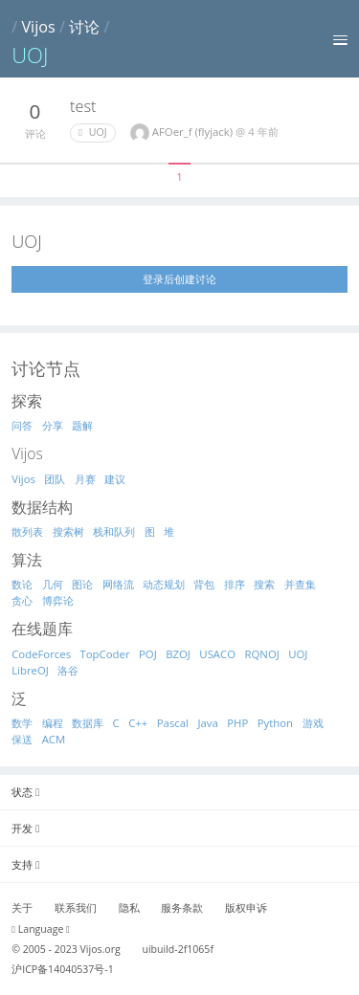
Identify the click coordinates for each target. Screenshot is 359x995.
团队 (54, 479)
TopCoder (105, 654)
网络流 (118, 584)
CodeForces (41, 654)
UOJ (92, 132)
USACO (217, 654)
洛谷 (68, 670)
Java (207, 723)
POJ (148, 654)
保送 (22, 739)
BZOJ (178, 654)
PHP (237, 723)
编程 (52, 723)
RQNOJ (262, 654)
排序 (234, 584)
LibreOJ (30, 670)
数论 (22, 584)
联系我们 (76, 908)
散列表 (27, 531)
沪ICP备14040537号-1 (62, 969)
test (83, 106)
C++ (137, 723)
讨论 (84, 26)
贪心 (22, 600)
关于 (22, 908)
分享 (52, 425)
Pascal (173, 723)
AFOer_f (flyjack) (194, 131)
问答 (22, 425)
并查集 (300, 584)
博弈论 (58, 600)
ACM (54, 739)
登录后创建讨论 (179, 279)
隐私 (129, 908)
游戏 (313, 723)
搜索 (264, 584)
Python (275, 723)
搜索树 (68, 531)
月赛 (85, 479)
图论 (82, 584)
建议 (114, 479)
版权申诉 (246, 908)
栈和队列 (114, 531)
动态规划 (164, 584)
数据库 (87, 723)
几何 (52, 584)
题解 (82, 425)
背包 (203, 584)
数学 (22, 723)
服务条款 (182, 908)
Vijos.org (100, 949)
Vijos (38, 26)
